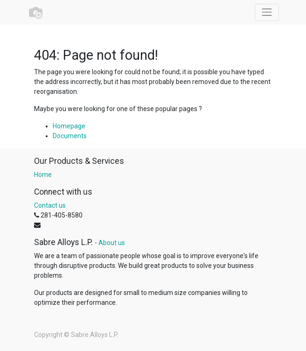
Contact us (50, 205)
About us (111, 242)
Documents (70, 136)
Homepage (69, 126)
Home (43, 174)
